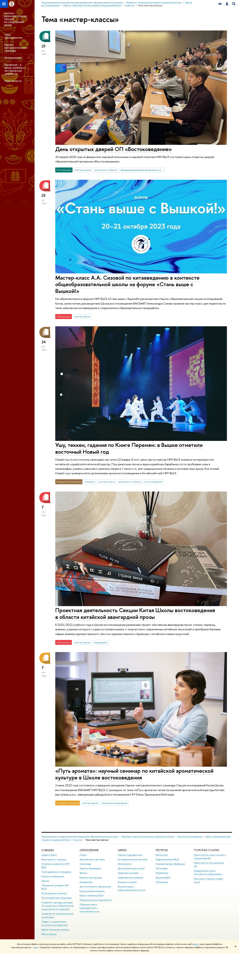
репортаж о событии (106, 169)
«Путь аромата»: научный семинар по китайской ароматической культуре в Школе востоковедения (134, 774)
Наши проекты (12, 80)
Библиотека (162, 854)
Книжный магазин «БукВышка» (170, 863)
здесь (196, 944)
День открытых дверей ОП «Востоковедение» (113, 149)
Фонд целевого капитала (54, 893)
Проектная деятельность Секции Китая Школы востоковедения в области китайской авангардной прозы (135, 613)
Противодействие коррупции (56, 897)
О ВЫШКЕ (47, 850)
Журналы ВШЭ (163, 877)
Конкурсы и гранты (127, 882)
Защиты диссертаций (128, 872)
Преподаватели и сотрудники (56, 871)
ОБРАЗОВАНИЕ (89, 850)
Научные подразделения (130, 854)
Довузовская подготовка (92, 859)
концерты (90, 481)
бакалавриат (101, 642)
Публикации (162, 882)
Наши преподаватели (13, 36)
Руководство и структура (53, 859)
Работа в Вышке (49, 934)
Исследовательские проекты (132, 859)
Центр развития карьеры (92, 891)
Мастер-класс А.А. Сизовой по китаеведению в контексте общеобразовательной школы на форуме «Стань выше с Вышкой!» (127, 284)
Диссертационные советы (131, 868)
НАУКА (122, 850)
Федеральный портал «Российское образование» (208, 872)
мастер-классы (83, 169)
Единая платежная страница (55, 929)
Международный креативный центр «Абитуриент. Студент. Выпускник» (142, 169)
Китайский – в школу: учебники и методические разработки (15, 69)
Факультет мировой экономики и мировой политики (148, 836)
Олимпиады (85, 863)
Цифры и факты (49, 854)
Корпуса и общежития (52, 876)
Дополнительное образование (95, 886)
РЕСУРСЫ (162, 850)
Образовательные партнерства (95, 900)
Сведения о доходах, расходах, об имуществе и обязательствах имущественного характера (57, 906)
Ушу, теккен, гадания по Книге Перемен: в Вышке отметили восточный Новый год (129, 448)
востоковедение (153, 481)
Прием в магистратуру (91, 877)
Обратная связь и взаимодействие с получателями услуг (89, 908)
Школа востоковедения (114, 803)
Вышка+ (83, 872)
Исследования (12, 57)
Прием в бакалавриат (90, 868)
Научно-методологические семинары (15, 47)
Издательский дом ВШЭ (167, 859)
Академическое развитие (130, 877)
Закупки (45, 880)
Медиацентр (162, 872)
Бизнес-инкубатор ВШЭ (91, 895)
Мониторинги (125, 863)
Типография (162, 868)
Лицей (83, 854)
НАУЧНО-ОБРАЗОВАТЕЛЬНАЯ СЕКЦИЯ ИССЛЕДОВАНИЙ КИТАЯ (15, 19)
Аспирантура (86, 882)
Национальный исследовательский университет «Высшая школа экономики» (79, 836)
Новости (77, 839)
